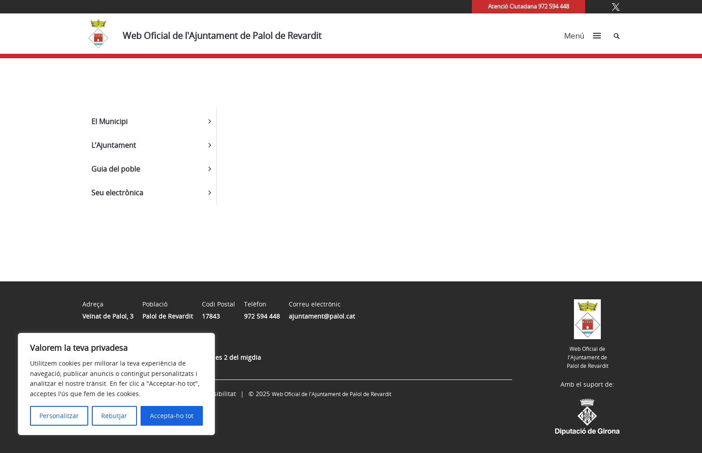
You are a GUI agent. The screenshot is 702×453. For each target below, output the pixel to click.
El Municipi (109, 121)
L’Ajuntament (113, 145)
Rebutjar (114, 415)
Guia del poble (115, 169)
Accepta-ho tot (171, 415)
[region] (116, 384)
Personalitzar (59, 415)
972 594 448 (262, 316)
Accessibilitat (216, 393)
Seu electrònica (117, 193)
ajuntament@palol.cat (322, 316)
